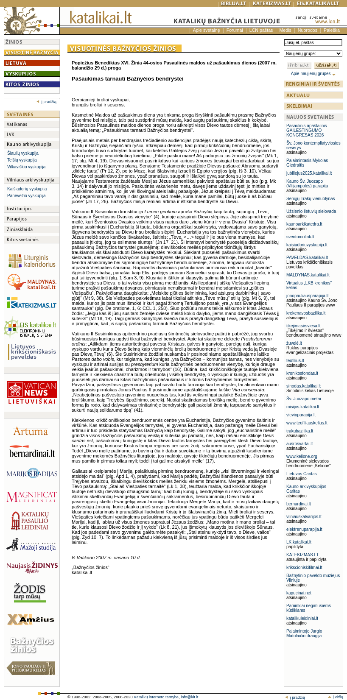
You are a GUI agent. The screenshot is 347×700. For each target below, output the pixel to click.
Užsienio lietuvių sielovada (311, 211)
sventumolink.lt (300, 236)
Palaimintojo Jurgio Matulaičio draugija (304, 633)
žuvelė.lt (294, 343)
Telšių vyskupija (21, 160)
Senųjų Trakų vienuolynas (310, 198)
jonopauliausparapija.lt (307, 295)
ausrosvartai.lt (299, 443)
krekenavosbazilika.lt (305, 313)
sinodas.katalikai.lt (303, 386)
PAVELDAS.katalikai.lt (307, 257)
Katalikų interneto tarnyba (156, 697)
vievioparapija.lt (301, 415)
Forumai (235, 30)
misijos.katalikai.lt (302, 406)
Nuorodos (307, 30)
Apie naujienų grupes (313, 73)
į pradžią (46, 102)
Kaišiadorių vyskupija (27, 189)
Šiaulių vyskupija (23, 153)
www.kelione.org (301, 456)
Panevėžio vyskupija (26, 195)
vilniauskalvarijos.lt (304, 516)
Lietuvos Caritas (301, 473)
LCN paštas (261, 30)
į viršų (335, 697)
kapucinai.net (298, 593)
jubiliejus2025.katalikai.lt (309, 173)
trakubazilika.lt (299, 431)
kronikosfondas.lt (302, 373)
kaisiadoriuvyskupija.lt (306, 245)
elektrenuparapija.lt (304, 529)
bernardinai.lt (298, 504)
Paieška (332, 30)
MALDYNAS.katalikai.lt (308, 275)
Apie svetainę (206, 30)
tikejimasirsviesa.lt (303, 326)
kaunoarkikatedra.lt (304, 224)
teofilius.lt (295, 360)
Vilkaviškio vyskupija (26, 167)
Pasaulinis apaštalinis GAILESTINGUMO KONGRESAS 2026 (306, 130)
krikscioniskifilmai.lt (304, 567)
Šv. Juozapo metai (303, 398)
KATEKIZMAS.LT (302, 554)
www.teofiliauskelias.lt (306, 423)
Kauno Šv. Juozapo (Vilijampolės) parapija (307, 183)
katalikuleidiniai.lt (302, 618)
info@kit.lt (189, 697)
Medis (285, 30)
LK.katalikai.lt (298, 542)
